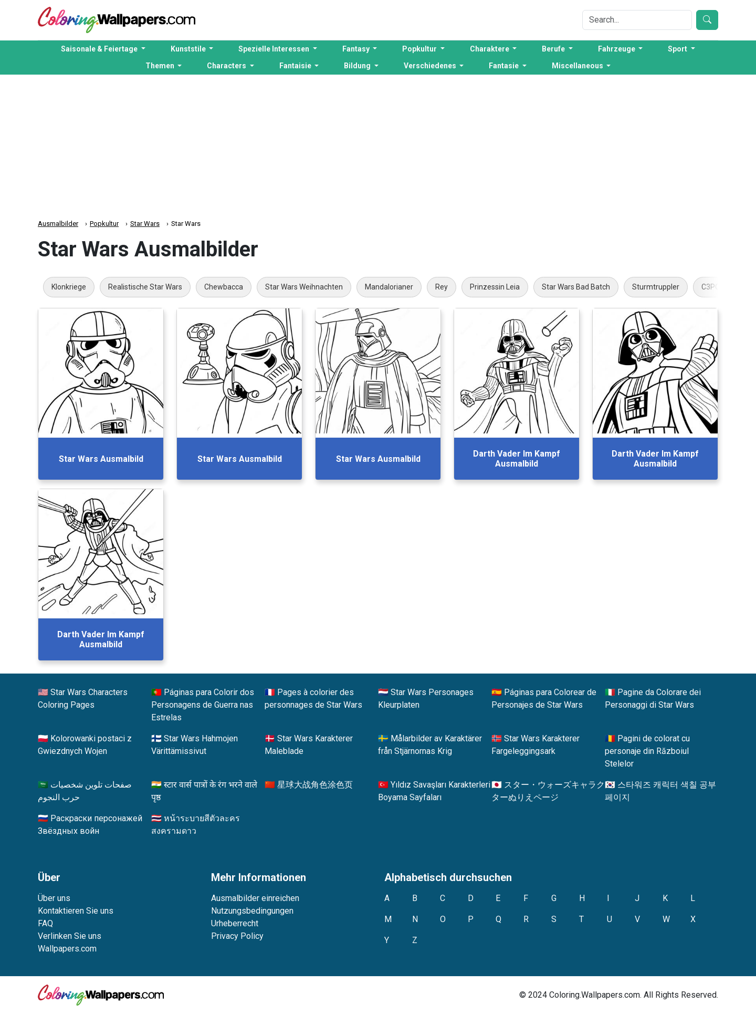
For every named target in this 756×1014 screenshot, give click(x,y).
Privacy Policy (237, 936)
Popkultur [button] (420, 49)
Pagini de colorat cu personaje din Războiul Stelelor (647, 751)
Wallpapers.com (67, 949)
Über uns (54, 898)
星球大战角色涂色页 (315, 785)
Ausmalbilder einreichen (255, 898)
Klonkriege (68, 287)
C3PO (710, 287)
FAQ (45, 923)
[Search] (637, 20)
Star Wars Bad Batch (576, 287)
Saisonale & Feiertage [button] (100, 49)
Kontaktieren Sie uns (75, 911)
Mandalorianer (389, 287)
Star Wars (145, 223)
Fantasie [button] (504, 65)
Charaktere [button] (490, 49)
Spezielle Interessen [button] (274, 49)
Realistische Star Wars (145, 287)
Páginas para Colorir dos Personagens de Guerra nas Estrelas (202, 704)
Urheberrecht (234, 923)
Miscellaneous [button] (578, 65)
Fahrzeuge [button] (617, 49)
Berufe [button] (554, 49)
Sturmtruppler (655, 287)
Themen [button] (160, 65)
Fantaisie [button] (296, 65)
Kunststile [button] (189, 49)
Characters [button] (227, 65)
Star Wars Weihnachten (304, 287)
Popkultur (104, 223)
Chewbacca (223, 287)
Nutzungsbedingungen (252, 911)
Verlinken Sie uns (69, 936)
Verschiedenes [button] (431, 65)
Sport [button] (678, 49)
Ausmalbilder (58, 223)
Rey (441, 287)
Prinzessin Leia (495, 287)
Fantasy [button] (356, 49)
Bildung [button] (358, 65)
